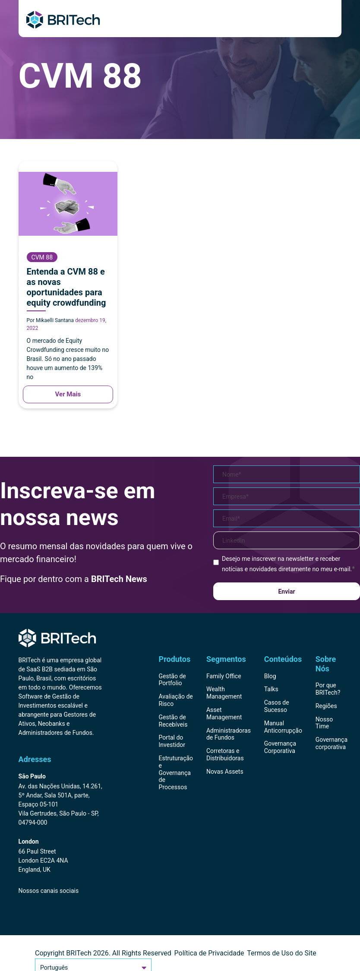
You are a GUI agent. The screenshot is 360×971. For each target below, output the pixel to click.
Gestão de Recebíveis (173, 721)
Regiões (326, 705)
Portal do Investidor (172, 741)
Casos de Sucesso (276, 706)
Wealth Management (224, 693)
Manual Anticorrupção (283, 727)
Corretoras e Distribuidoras (225, 754)
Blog (270, 676)
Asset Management (224, 713)
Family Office (223, 676)
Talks (271, 689)
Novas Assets (224, 771)
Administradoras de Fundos (228, 734)
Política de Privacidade (209, 953)
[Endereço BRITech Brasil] (61, 800)
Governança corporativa (331, 743)
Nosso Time (324, 723)
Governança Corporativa (280, 747)
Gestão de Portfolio (172, 680)
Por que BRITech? (328, 689)
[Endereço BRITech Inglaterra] (61, 856)
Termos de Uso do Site (281, 953)
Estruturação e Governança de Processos (176, 773)
